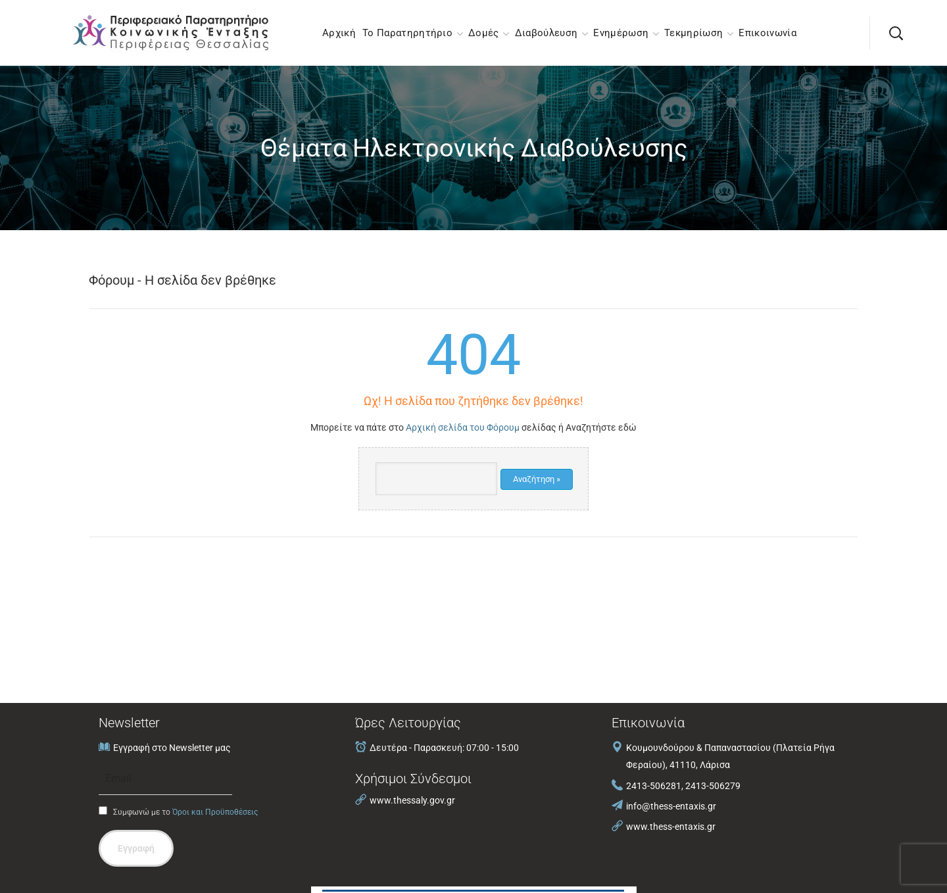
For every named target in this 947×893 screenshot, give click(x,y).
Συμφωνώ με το (178, 811)
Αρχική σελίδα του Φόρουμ (463, 427)
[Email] (165, 778)
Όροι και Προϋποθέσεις (215, 812)
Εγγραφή (136, 848)
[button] (895, 33)
